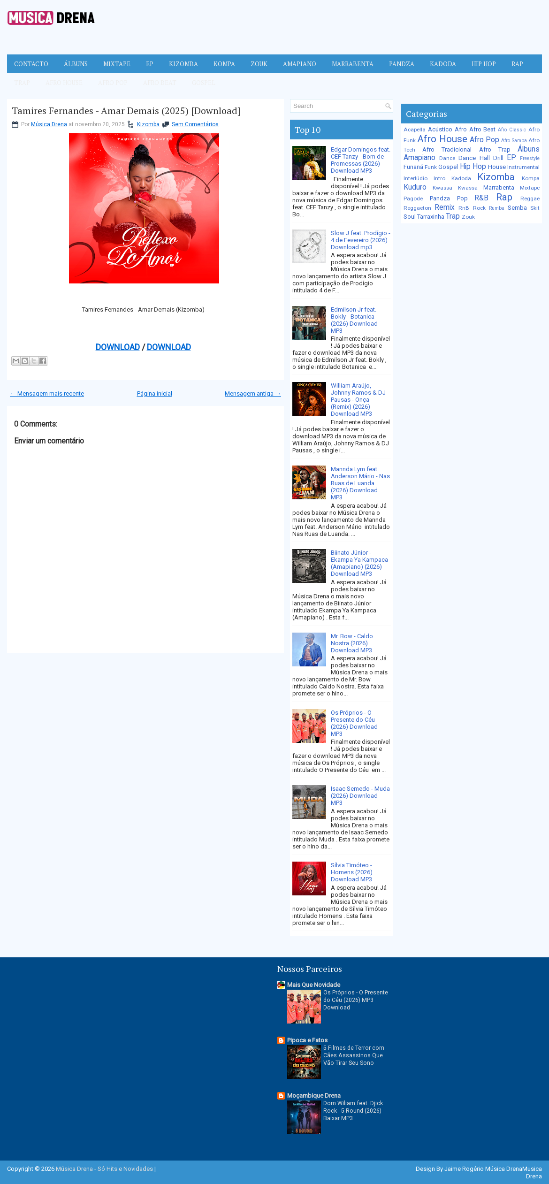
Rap (517, 64)
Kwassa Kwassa (455, 187)
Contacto (31, 64)
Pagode (413, 198)
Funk (431, 167)
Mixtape (116, 64)
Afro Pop (113, 82)
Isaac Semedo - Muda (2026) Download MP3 (360, 795)
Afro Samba (513, 140)
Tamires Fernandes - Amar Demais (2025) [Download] (126, 110)
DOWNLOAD (118, 347)
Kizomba (183, 64)
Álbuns (76, 64)
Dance (447, 158)
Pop (462, 198)
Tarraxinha (430, 216)
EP (149, 64)
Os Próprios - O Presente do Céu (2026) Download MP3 (354, 723)
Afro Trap (495, 149)
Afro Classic (512, 130)
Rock (479, 208)
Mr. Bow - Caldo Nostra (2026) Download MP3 (352, 643)
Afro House (64, 82)
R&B (481, 198)
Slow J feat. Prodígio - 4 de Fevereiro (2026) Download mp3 (360, 240)
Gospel (203, 82)
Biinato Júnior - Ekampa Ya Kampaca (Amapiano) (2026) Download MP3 (359, 563)
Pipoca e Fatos (307, 1040)
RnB (463, 208)
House (497, 166)
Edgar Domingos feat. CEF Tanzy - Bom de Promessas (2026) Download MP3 (360, 160)
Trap (22, 82)
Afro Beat (159, 82)
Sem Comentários (195, 124)
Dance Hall (473, 157)
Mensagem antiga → (253, 393)
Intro (439, 178)
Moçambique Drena (314, 1095)
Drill (498, 157)
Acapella (415, 129)
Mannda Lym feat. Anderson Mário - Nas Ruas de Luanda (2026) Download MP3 (360, 483)
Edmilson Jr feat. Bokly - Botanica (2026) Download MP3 (354, 320)
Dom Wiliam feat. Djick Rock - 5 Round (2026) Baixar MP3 (353, 1111)
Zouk (259, 64)
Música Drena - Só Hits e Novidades (104, 1168)
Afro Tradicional (447, 149)
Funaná (413, 166)
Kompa (224, 64)
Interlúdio (415, 178)
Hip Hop (484, 64)
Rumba (496, 208)
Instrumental (523, 167)
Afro (461, 129)
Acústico (440, 129)
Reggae (530, 198)
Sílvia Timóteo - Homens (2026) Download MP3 (352, 872)
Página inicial (154, 393)
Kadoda (443, 64)
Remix (445, 207)
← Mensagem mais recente (47, 393)
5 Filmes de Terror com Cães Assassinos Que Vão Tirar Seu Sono (353, 1055)
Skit (535, 208)
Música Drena (49, 124)
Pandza (401, 64)
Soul (410, 216)
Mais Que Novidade (313, 984)
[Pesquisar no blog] (337, 105)
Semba (517, 207)
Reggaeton (417, 208)
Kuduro (415, 187)
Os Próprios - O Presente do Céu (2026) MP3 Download (355, 1000)
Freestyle (530, 158)
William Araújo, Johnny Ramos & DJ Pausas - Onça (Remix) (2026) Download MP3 (358, 399)
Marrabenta (353, 64)
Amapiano (299, 64)
